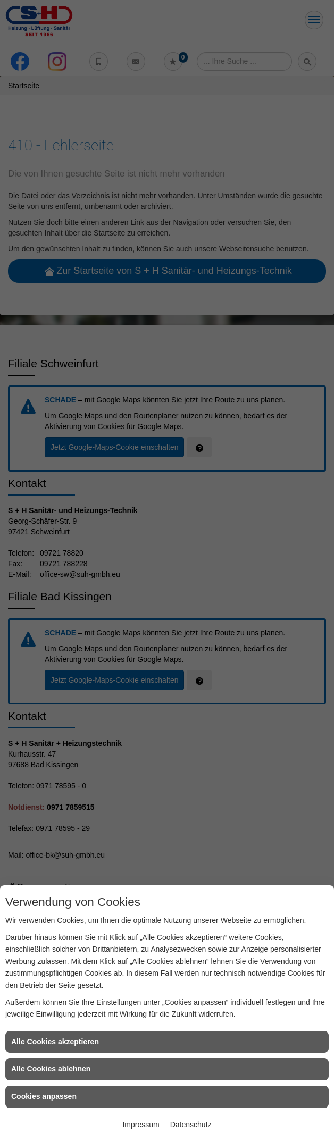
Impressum (140, 1124)
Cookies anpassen (44, 1096)
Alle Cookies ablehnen (50, 1068)
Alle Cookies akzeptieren (55, 1041)
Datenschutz (191, 1124)
